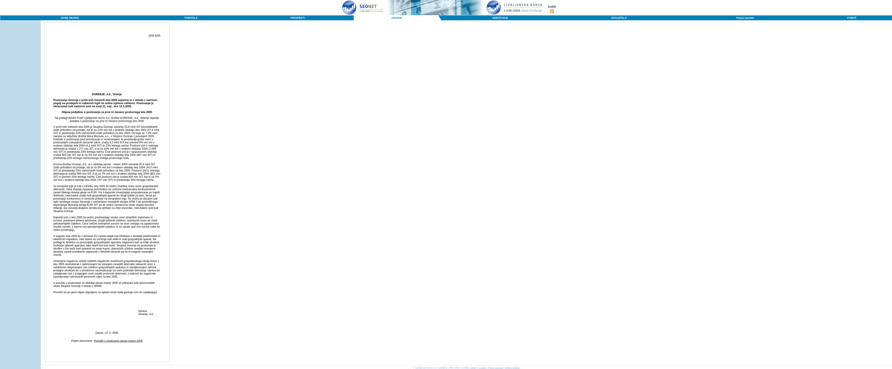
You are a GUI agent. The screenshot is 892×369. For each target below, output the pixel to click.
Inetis (473, 368)
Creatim (482, 368)
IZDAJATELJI (619, 17)
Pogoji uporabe (745, 17)
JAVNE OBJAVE (69, 17)
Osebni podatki (512, 368)
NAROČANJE (500, 17)
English (552, 6)
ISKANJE (396, 17)
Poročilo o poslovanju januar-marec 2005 (118, 340)
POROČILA (191, 17)
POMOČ (852, 17)
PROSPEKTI (298, 17)
